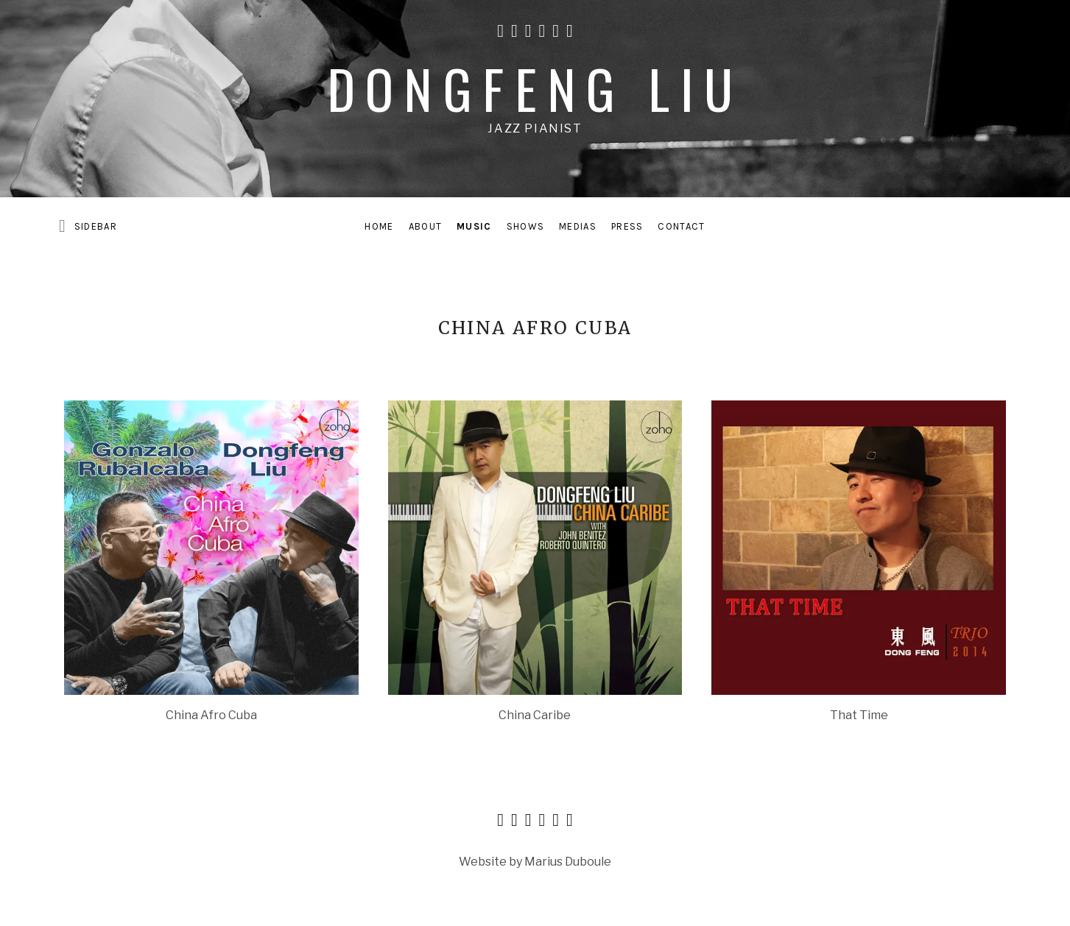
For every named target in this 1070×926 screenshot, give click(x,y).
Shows (526, 226)
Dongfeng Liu (535, 88)
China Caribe (535, 715)
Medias (577, 226)
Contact (681, 226)
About (426, 226)
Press (627, 226)
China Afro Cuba (211, 715)
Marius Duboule (567, 862)
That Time (859, 715)
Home (379, 226)
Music (474, 226)
